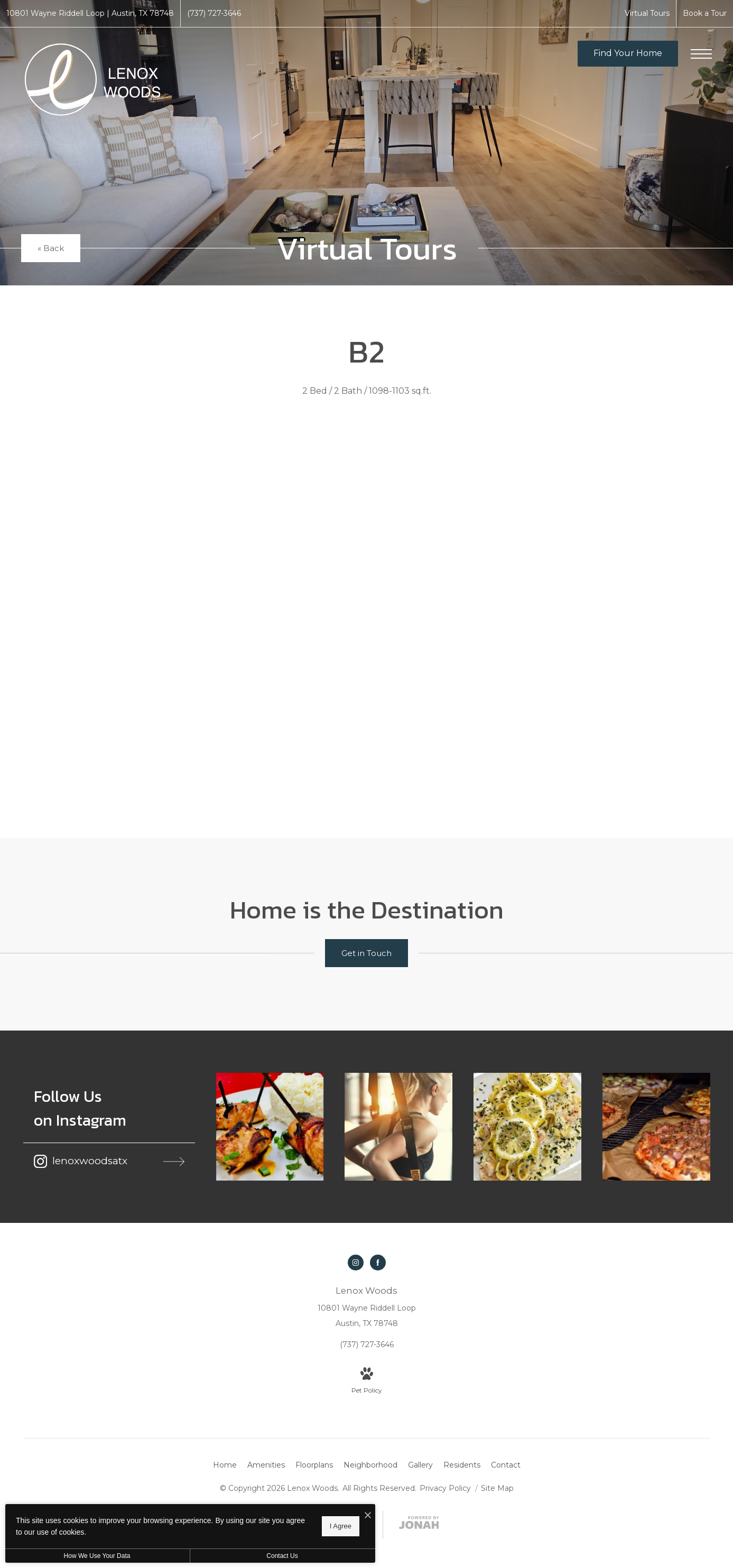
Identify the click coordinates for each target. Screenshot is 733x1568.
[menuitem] (225, 1465)
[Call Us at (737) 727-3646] (214, 13)
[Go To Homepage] (92, 79)
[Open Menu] (701, 54)
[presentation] (366, 607)
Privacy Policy (445, 1488)
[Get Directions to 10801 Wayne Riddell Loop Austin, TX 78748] (90, 13)
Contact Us (282, 1556)
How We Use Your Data (97, 1556)
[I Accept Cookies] (368, 1516)
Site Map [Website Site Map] (497, 1488)
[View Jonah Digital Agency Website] (419, 1524)
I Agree (340, 1526)
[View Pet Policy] (366, 1381)
